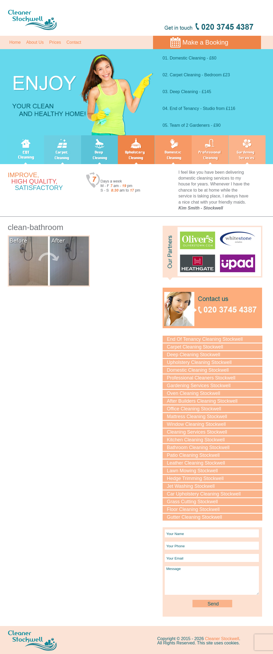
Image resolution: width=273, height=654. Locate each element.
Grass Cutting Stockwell (192, 501)
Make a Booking (205, 42)
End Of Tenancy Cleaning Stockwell (205, 339)
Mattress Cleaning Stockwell (197, 416)
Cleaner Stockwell (222, 638)
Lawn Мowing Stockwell (192, 470)
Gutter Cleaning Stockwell (194, 517)
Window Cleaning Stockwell (196, 424)
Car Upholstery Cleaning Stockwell (204, 494)
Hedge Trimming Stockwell (195, 478)
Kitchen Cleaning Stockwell (196, 439)
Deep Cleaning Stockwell (193, 354)
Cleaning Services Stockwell (197, 432)
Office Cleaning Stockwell (194, 408)
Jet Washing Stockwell (191, 486)
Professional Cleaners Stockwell (201, 377)
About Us (35, 42)
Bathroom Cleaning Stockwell (198, 447)
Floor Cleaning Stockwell (193, 509)
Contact (73, 42)
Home (15, 42)
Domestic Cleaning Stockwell (198, 370)
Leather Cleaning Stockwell (196, 463)
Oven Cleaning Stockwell (193, 393)
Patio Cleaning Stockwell (193, 455)
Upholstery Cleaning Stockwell (199, 362)
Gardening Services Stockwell (199, 385)
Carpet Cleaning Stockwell (195, 347)
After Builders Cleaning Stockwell (202, 401)
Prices (55, 42)
